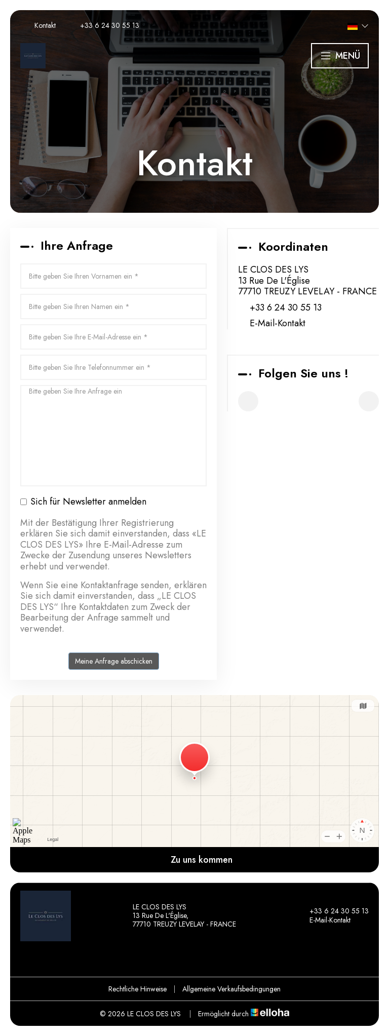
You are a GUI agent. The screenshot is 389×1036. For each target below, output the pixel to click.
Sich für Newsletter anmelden (83, 502)
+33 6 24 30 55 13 (333, 911)
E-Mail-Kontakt (277, 323)
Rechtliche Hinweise (137, 989)
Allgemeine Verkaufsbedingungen (231, 989)
